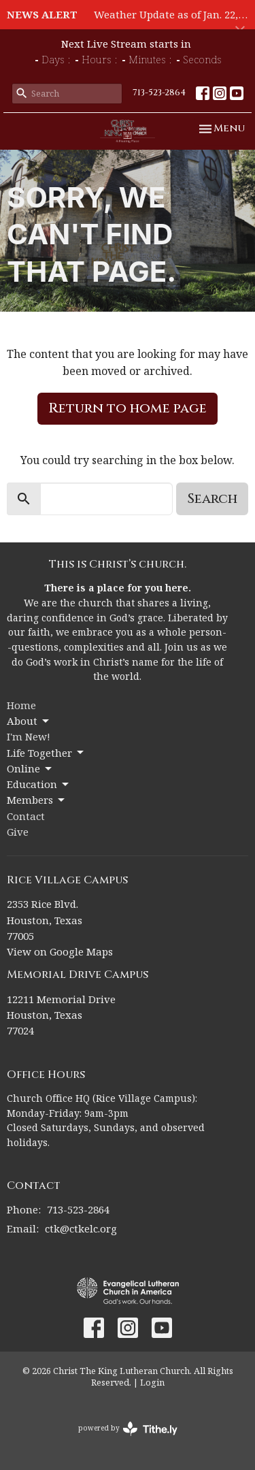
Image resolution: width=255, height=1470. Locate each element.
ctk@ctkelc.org (81, 1228)
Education (39, 784)
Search (212, 498)
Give (18, 831)
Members (37, 800)
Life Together (46, 753)
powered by (127, 1428)
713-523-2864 (159, 92)
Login (152, 1382)
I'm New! (28, 736)
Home (21, 705)
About (29, 721)
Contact (26, 816)
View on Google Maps (60, 951)
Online (30, 769)
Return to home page (127, 408)
